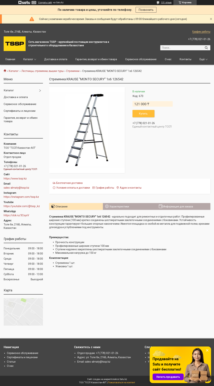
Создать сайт (45, 2)
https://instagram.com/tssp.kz (21, 196)
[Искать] (206, 47)
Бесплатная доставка (69, 182)
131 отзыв (166, 2)
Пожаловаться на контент (121, 382)
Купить (143, 113)
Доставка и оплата (55, 59)
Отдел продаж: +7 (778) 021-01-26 (97, 353)
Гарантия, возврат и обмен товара (96, 59)
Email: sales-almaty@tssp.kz (93, 361)
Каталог (28, 59)
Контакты (185, 59)
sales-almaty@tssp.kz (16, 187)
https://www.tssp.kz (15, 178)
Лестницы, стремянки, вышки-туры (42, 71)
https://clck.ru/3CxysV (16, 215)
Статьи (11, 361)
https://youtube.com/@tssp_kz (22, 206)
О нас (168, 59)
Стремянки (72, 71)
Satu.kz (123, 379)
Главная (10, 59)
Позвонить (146, 10)
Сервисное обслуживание (141, 59)
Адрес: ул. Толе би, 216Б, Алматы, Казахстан (104, 357)
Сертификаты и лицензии (19, 111)
